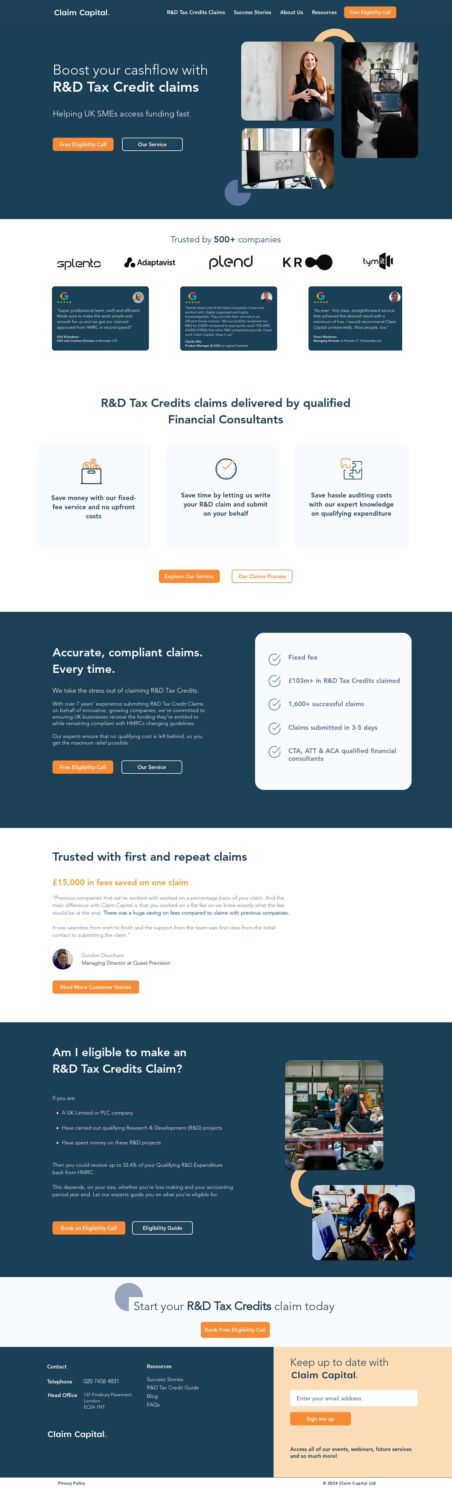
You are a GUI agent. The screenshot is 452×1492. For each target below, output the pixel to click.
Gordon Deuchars (102, 955)
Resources (159, 1366)
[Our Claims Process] (262, 576)
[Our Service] (152, 144)
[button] (195, 12)
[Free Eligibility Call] (370, 12)
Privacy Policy (71, 1483)
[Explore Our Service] (189, 576)
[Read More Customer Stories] (95, 987)
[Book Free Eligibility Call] (235, 1330)
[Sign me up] (320, 1418)
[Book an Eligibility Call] (88, 1228)
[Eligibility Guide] (162, 1228)
